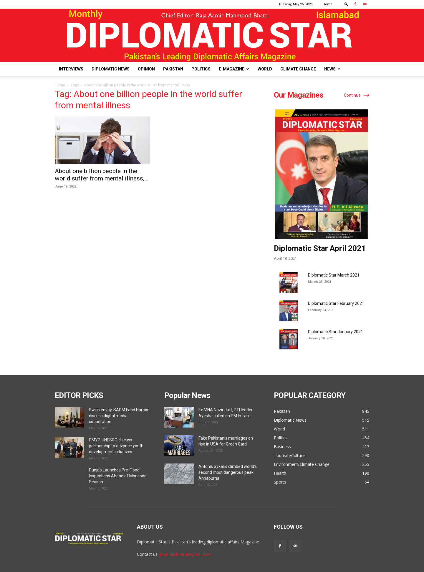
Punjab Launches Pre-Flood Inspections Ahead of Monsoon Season (118, 476)
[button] (346, 4)
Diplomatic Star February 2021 (336, 303)
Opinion (146, 69)
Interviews (71, 69)
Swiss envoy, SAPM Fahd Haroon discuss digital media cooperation (119, 415)
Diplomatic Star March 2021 (334, 275)
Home (327, 4)
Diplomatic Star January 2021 (335, 331)
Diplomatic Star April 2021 (320, 248)
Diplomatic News (111, 69)
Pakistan (173, 69)
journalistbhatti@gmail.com (186, 554)
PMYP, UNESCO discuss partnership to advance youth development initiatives (116, 446)
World (265, 69)
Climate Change (298, 69)
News (332, 69)
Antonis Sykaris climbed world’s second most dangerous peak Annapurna (227, 472)
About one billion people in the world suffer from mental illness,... (102, 174)
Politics (201, 69)
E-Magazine (234, 69)
